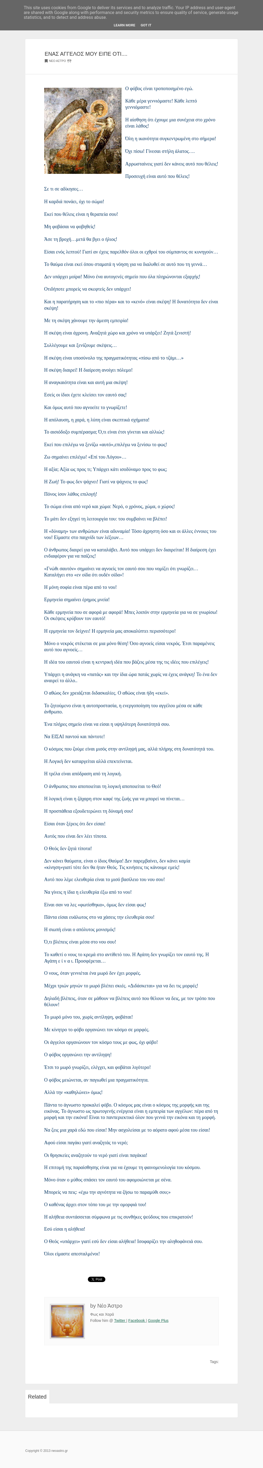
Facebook (137, 1320)
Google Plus (158, 1320)
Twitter (120, 1320)
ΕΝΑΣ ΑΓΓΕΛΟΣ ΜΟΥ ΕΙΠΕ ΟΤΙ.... (86, 54)
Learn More (124, 25)
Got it (146, 25)
